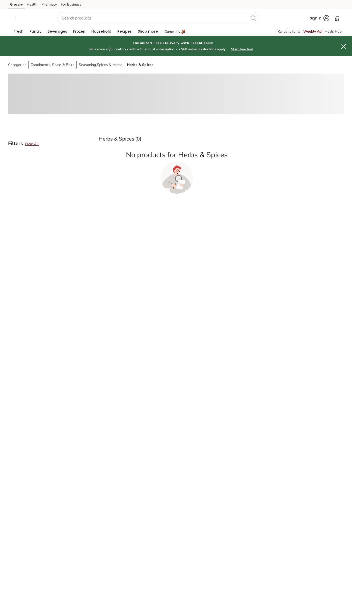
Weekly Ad (312, 31)
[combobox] (158, 18)
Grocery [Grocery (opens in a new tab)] (16, 4)
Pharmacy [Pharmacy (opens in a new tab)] (49, 4)
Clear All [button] (32, 144)
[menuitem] (18, 31)
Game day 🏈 (175, 31)
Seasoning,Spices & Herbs (101, 64)
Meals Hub (333, 31)
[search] (253, 18)
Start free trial (242, 49)
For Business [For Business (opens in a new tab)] (71, 4)
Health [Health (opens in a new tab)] (32, 4)
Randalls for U (289, 31)
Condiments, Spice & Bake (52, 64)
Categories (17, 64)
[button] (32, 18)
